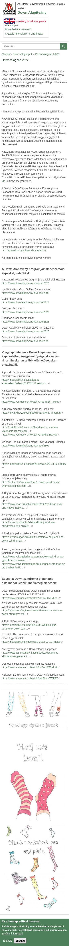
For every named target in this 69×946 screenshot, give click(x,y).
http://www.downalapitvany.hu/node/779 (24, 250)
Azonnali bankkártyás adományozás (25, 21)
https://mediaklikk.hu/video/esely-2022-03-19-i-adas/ (32, 641)
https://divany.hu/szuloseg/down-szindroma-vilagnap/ (33, 412)
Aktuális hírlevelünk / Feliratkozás (24, 33)
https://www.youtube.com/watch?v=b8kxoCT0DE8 (31, 678)
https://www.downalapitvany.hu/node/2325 (25, 331)
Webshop (11, 25)
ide (3, 181)
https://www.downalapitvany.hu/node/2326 (25, 341)
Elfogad (20, 941)
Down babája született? (18, 29)
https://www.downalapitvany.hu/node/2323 (25, 321)
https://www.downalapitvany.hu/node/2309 (25, 445)
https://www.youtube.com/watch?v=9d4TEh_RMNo (32, 401)
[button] (34, 711)
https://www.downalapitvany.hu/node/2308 (25, 292)
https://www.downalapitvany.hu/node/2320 (25, 283)
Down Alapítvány (31, 12)
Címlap (6, 54)
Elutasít (7, 941)
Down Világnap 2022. (47, 54)
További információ (12, 934)
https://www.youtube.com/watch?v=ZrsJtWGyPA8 (31, 667)
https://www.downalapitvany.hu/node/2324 (25, 302)
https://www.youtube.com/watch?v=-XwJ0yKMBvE (31, 598)
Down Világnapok (23, 54)
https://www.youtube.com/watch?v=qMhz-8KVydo (31, 434)
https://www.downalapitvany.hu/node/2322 (25, 312)
